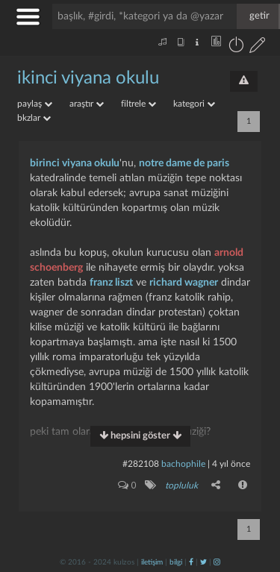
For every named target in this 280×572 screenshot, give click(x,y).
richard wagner (183, 282)
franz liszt (111, 282)
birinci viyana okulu (74, 163)
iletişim (152, 562)
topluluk (181, 485)
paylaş (34, 103)
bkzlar (34, 117)
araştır (86, 103)
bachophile (183, 463)
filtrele (138, 103)
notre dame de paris (184, 163)
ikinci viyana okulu (88, 78)
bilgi (175, 562)
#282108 (140, 463)
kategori (194, 103)
